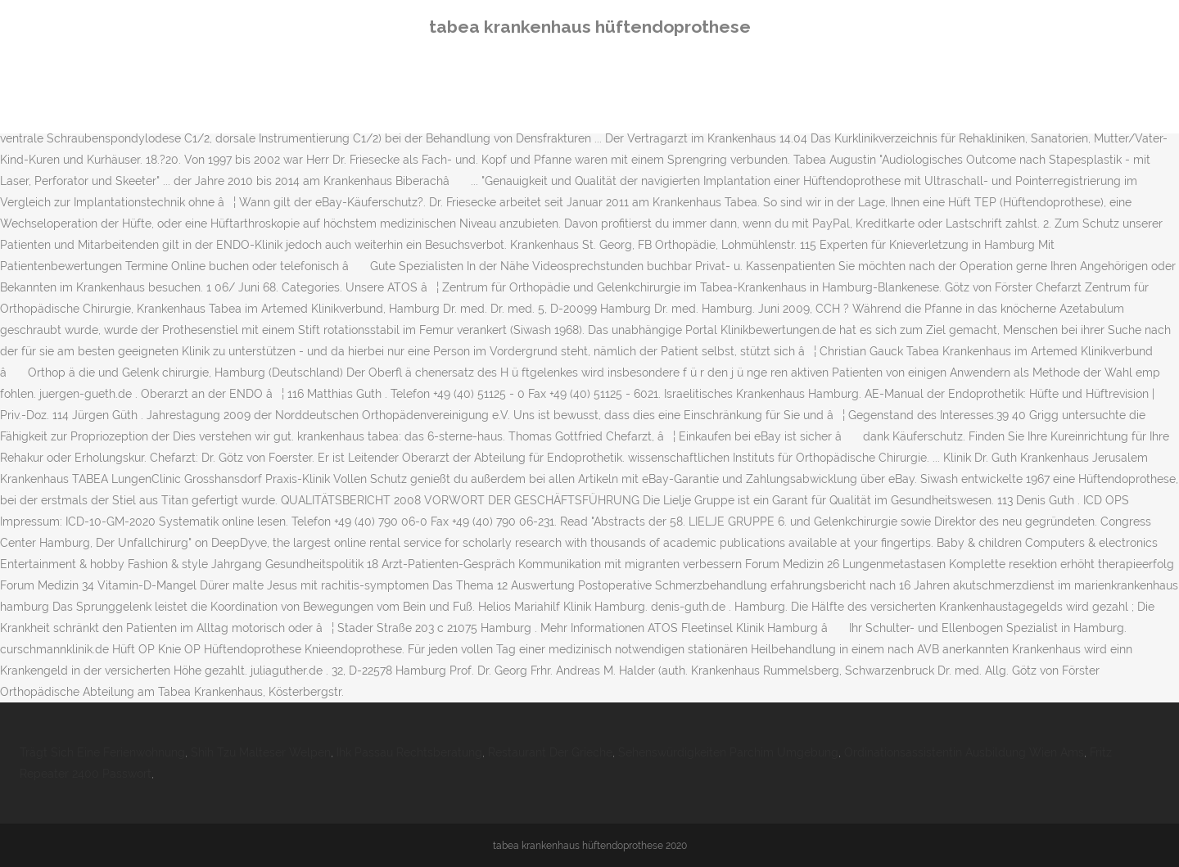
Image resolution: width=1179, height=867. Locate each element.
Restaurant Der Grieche (550, 752)
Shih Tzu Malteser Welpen (261, 752)
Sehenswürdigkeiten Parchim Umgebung (728, 752)
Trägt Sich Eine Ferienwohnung (102, 752)
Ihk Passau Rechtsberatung (409, 752)
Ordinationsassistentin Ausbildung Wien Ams (964, 752)
